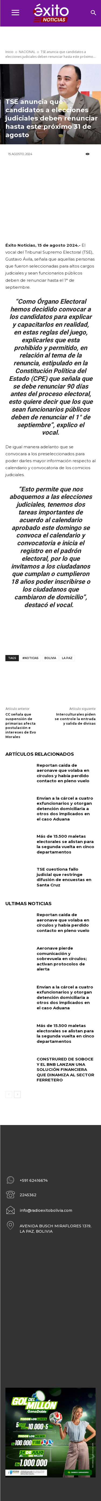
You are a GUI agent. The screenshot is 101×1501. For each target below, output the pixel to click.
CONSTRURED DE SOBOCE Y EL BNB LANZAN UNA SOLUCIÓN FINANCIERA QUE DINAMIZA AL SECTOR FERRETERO (65, 1069)
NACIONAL (27, 52)
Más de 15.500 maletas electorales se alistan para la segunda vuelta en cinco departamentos (65, 844)
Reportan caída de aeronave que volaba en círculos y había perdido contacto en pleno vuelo (63, 773)
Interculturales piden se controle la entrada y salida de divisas (75, 718)
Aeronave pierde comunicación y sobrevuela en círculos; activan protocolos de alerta (62, 959)
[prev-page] (8, 1094)
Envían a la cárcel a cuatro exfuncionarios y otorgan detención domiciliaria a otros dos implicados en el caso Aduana (65, 809)
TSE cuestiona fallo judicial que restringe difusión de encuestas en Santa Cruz (64, 877)
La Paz (67, 658)
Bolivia (50, 658)
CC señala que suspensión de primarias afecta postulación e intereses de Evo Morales (20, 725)
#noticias (30, 658)
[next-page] (17, 1094)
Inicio (9, 52)
